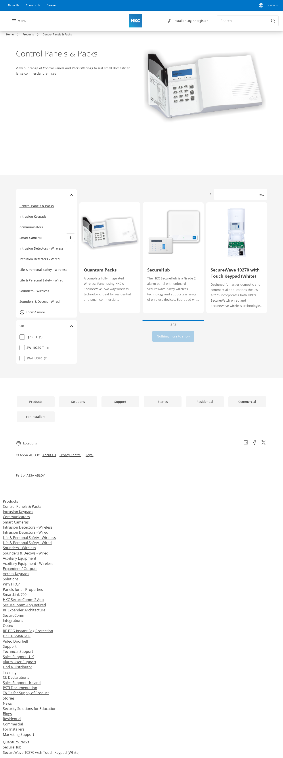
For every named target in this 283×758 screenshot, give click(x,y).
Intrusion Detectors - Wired (25, 532)
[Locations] (268, 5)
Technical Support (18, 651)
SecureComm (14, 615)
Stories (9, 698)
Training (10, 672)
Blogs (7, 713)
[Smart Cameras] (70, 237)
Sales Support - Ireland (22, 682)
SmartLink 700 (15, 594)
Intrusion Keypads (18, 511)
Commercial (13, 724)
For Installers (14, 729)
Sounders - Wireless (19, 547)
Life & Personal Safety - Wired (27, 542)
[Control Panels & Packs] (48, 206)
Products (10, 501)
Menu (22, 21)
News (7, 703)
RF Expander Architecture (24, 610)
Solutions (11, 579)
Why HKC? (11, 584)
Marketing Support (18, 734)
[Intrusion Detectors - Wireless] (48, 248)
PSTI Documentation (20, 687)
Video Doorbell (15, 641)
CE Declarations (16, 677)
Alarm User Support (19, 661)
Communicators (16, 516)
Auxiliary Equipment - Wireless (28, 563)
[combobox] (248, 21)
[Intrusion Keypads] (48, 216)
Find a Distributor (17, 667)
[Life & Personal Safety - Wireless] (48, 269)
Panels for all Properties (23, 589)
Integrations (13, 620)
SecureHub (12, 747)
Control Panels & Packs (22, 506)
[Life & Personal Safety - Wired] (48, 280)
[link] (13, 5)
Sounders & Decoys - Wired (25, 553)
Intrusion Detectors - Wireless (28, 527)
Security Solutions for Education (29, 708)
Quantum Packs (16, 742)
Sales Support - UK (18, 656)
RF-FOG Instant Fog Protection (28, 630)
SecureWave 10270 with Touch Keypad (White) (41, 752)
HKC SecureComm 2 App (23, 599)
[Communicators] (48, 227)
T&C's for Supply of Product (26, 692)
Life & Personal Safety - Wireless (29, 537)
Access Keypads (16, 573)
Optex (8, 625)
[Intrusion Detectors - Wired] (48, 259)
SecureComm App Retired (24, 605)
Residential (12, 718)
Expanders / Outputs (20, 568)
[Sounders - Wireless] (48, 291)
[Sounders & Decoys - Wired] (48, 301)
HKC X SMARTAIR (17, 636)
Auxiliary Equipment (19, 558)
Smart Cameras (30, 238)
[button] (33, 312)
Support (10, 646)
